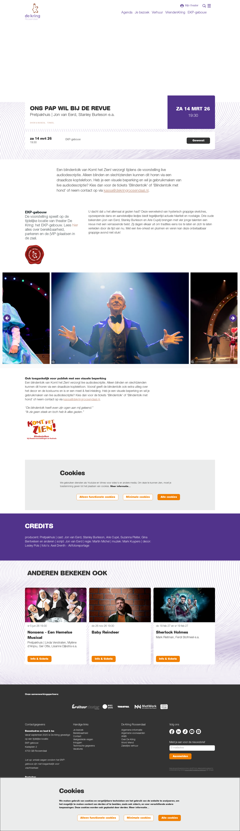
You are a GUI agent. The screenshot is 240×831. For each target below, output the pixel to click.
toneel (50, 134)
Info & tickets (40, 670)
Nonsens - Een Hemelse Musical (50, 646)
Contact (77, 748)
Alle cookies (168, 508)
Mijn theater (189, 5)
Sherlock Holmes (172, 643)
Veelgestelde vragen (83, 751)
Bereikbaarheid (80, 745)
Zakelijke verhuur (129, 757)
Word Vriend (127, 754)
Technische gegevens (84, 757)
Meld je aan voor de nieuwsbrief (187, 753)
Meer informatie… (120, 497)
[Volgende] (233, 329)
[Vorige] (7, 329)
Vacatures (78, 760)
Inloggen (77, 754)
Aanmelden (181, 768)
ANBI (123, 748)
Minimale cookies (136, 508)
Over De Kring (128, 751)
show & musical (38, 134)
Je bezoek (78, 741)
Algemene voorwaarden (133, 745)
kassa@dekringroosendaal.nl (126, 201)
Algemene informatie (131, 741)
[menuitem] (126, 13)
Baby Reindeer (105, 643)
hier (75, 236)
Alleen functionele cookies (94, 508)
